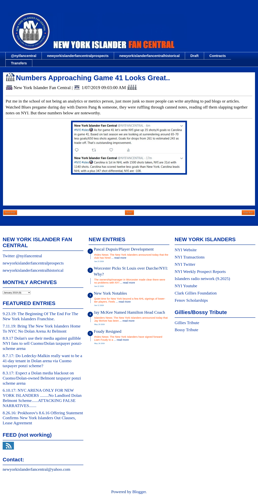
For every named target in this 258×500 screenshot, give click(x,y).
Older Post (248, 212)
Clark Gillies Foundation (196, 293)
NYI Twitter (185, 264)
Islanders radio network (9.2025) (202, 278)
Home (129, 212)
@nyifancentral (23, 56)
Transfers (19, 63)
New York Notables (110, 293)
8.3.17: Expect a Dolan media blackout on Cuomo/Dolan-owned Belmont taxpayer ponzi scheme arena (42, 378)
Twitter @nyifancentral (22, 256)
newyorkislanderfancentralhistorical (149, 56)
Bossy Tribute (186, 329)
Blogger (139, 491)
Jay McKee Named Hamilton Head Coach (129, 312)
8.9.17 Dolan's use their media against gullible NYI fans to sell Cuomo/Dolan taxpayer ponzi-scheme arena (42, 343)
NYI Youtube (186, 286)
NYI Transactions (190, 257)
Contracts (217, 56)
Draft (194, 56)
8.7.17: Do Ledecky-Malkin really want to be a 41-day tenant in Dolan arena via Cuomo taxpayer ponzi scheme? (42, 360)
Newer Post (10, 212)
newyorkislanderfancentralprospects (78, 56)
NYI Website (186, 250)
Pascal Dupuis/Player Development (124, 249)
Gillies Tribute (187, 322)
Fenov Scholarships (191, 300)
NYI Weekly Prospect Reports (200, 271)
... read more (118, 257)
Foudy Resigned (107, 331)
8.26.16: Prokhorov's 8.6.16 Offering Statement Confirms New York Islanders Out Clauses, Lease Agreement (43, 418)
